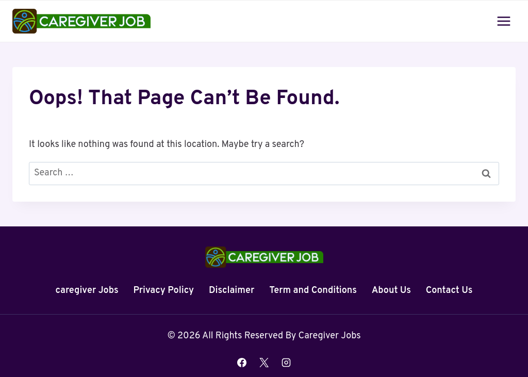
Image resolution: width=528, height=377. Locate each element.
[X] (264, 362)
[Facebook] (242, 362)
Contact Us (449, 291)
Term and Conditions (313, 291)
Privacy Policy (163, 291)
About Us (391, 291)
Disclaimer (231, 291)
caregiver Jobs (87, 291)
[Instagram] (286, 362)
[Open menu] (503, 20)
